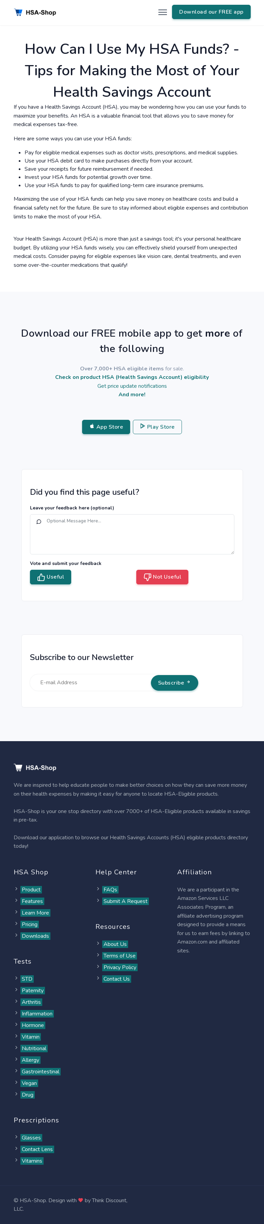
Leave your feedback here (72, 508)
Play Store (157, 427)
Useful (50, 577)
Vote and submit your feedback (66, 563)
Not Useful (162, 577)
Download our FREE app (211, 12)
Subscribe (174, 683)
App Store (106, 427)
